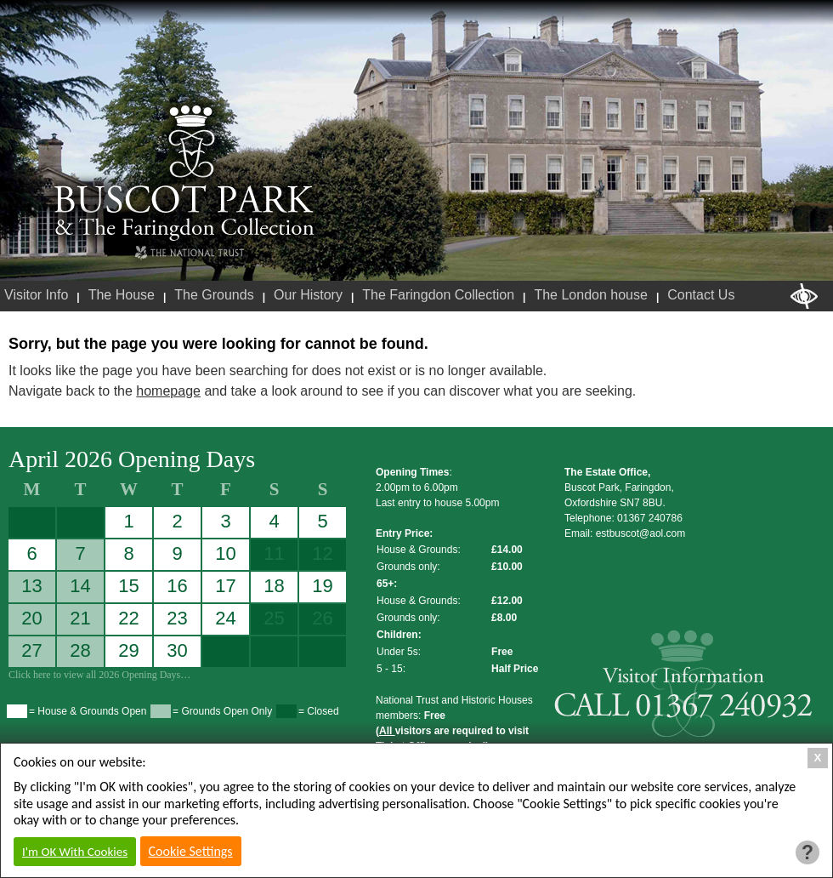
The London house (590, 295)
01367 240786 (650, 518)
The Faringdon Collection (438, 295)
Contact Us (700, 295)
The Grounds (213, 295)
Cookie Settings (191, 851)
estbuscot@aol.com (641, 533)
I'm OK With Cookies (75, 851)
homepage (168, 391)
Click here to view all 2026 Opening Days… (99, 675)
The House (121, 295)
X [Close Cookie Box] (818, 757)
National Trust (189, 253)
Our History (308, 295)
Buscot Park (184, 173)
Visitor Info (36, 295)
